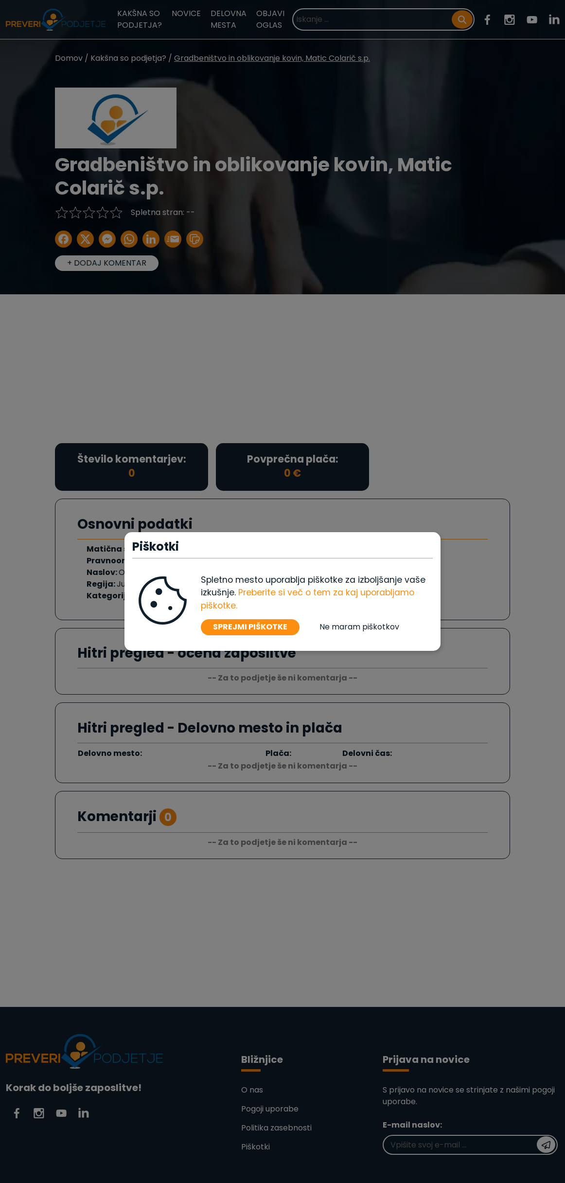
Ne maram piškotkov (359, 626)
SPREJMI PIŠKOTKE (250, 626)
